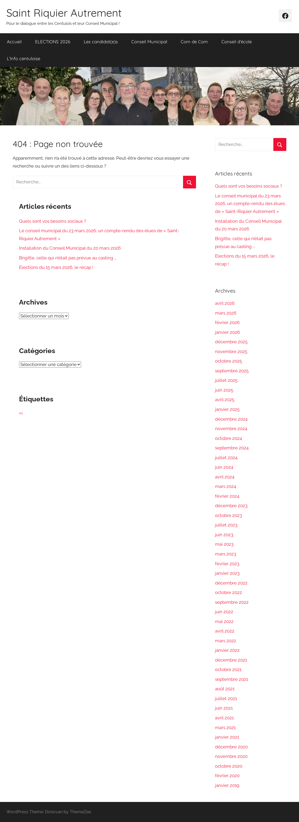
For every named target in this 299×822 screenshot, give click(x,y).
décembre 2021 (231, 660)
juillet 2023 (226, 525)
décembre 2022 (231, 583)
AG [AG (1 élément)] (21, 413)
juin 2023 (224, 534)
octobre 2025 (228, 361)
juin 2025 (224, 390)
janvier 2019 (227, 785)
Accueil (14, 41)
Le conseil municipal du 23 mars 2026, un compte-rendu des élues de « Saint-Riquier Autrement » (250, 203)
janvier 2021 (227, 737)
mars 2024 (225, 486)
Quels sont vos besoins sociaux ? (52, 221)
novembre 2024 (231, 428)
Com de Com (194, 41)
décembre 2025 (231, 341)
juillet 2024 (226, 457)
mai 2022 (224, 621)
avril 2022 (224, 631)
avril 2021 (224, 717)
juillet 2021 (226, 698)
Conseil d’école (236, 41)
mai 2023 (224, 544)
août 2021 (225, 688)
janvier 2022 (227, 650)
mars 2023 (225, 554)
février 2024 (227, 496)
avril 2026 (225, 303)
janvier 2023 (227, 573)
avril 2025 (224, 399)
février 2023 (227, 563)
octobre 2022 (228, 592)
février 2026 (227, 322)
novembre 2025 (231, 351)
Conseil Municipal (149, 41)
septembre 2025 (232, 370)
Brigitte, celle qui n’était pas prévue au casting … (67, 257)
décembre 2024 (231, 419)
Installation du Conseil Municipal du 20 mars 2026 (70, 248)
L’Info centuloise (23, 58)
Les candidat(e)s (101, 41)
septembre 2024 (232, 447)
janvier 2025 (227, 409)
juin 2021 (224, 708)
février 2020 (227, 775)
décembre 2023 (231, 505)
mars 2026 (225, 313)
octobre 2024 (228, 438)
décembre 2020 (231, 746)
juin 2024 (224, 467)
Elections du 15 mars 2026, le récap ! (56, 267)
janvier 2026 (227, 332)
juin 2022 (224, 611)
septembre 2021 (231, 679)
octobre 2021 (228, 669)
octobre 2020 (228, 766)
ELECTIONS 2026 (52, 41)
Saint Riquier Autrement (64, 12)
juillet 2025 (226, 380)
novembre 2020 (231, 756)
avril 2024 (224, 476)
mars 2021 (225, 727)
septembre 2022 (232, 602)
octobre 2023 (228, 515)
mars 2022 (225, 640)
